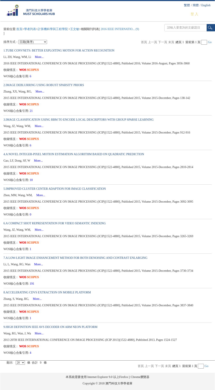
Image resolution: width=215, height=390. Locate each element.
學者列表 (30, 29)
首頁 (19, 29)
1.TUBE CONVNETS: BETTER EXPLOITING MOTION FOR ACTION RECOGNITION (58, 50)
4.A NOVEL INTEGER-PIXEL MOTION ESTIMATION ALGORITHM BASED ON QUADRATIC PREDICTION (73, 154)
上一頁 (152, 42)
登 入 (194, 14)
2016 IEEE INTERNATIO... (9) (119, 29)
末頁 (171, 42)
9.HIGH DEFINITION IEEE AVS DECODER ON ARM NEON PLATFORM (50, 327)
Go (210, 42)
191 (32, 283)
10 (32, 180)
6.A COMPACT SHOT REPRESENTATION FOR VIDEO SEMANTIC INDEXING (54, 223)
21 (32, 110)
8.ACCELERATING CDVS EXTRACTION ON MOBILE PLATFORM (47, 292)
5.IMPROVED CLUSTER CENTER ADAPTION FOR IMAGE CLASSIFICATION (54, 188)
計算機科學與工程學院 (53, 29)
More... (38, 57)
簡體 (196, 5)
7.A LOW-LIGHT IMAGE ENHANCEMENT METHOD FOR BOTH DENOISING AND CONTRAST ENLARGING (75, 257)
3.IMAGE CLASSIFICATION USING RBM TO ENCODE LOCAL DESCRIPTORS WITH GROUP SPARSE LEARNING (78, 119)
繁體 (187, 5)
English (205, 5)
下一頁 (162, 42)
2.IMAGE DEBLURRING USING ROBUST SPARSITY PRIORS (43, 85)
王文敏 (74, 29)
